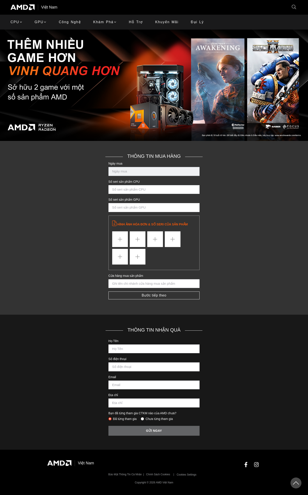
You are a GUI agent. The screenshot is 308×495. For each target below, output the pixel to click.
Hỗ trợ (136, 22)
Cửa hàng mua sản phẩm (125, 275)
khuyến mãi (167, 22)
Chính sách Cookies (158, 474)
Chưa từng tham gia (159, 419)
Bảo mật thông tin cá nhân (125, 474)
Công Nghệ (70, 22)
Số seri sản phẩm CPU (124, 181)
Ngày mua (115, 163)
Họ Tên (113, 341)
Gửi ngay (154, 430)
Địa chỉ (113, 395)
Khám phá (103, 22)
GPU (39, 22)
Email (112, 377)
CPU (15, 22)
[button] (293, 7)
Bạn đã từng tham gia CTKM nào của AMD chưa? (142, 413)
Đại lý (197, 22)
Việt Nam (49, 7)
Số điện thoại (117, 359)
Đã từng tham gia (125, 419)
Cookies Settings (186, 474)
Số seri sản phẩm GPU (124, 199)
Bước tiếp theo (154, 295)
